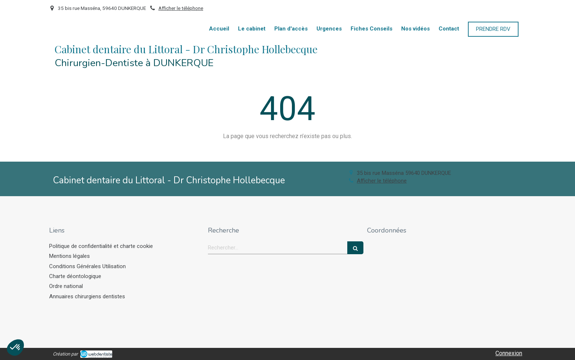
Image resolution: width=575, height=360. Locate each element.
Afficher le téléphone (180, 8)
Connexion (508, 353)
